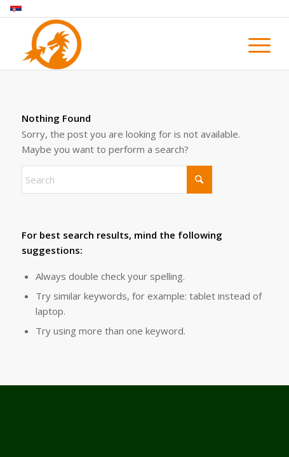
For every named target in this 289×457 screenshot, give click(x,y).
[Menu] (250, 45)
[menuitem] (250, 45)
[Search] (117, 180)
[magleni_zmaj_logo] (120, 44)
